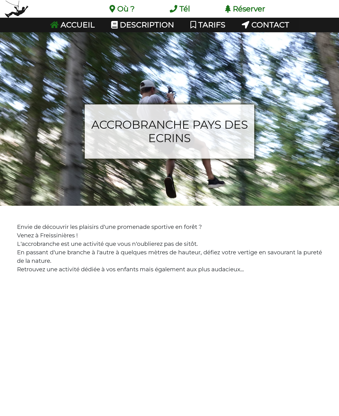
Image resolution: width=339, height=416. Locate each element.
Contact (265, 24)
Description (142, 24)
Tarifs (207, 24)
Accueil (72, 24)
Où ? (121, 8)
